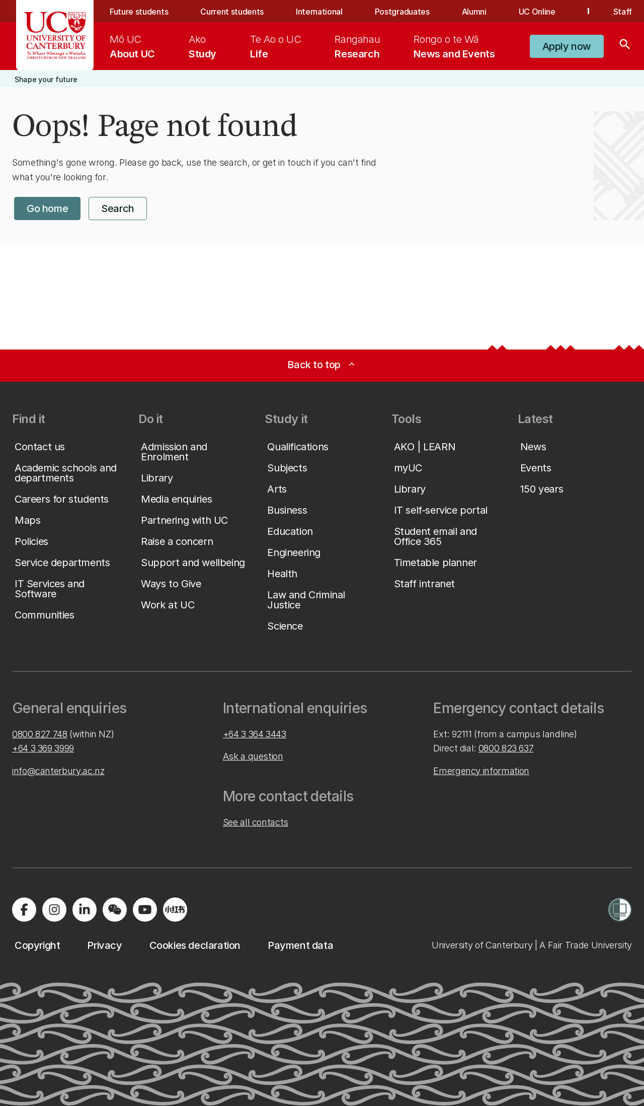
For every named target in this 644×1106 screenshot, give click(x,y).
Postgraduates (402, 12)
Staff (622, 12)
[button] (567, 46)
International (319, 12)
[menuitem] (132, 46)
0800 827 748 (39, 734)
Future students (139, 12)
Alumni (474, 12)
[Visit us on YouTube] (145, 909)
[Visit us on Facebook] (24, 909)
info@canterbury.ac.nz (58, 771)
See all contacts (255, 822)
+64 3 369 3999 (43, 748)
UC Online (537, 12)
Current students (232, 12)
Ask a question (253, 756)
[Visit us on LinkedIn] (84, 909)
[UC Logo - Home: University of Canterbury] (55, 35)
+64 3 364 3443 (254, 734)
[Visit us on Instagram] (54, 909)
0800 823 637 (506, 748)
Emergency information (481, 771)
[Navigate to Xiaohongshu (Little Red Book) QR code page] (175, 909)
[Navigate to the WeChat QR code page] (115, 909)
